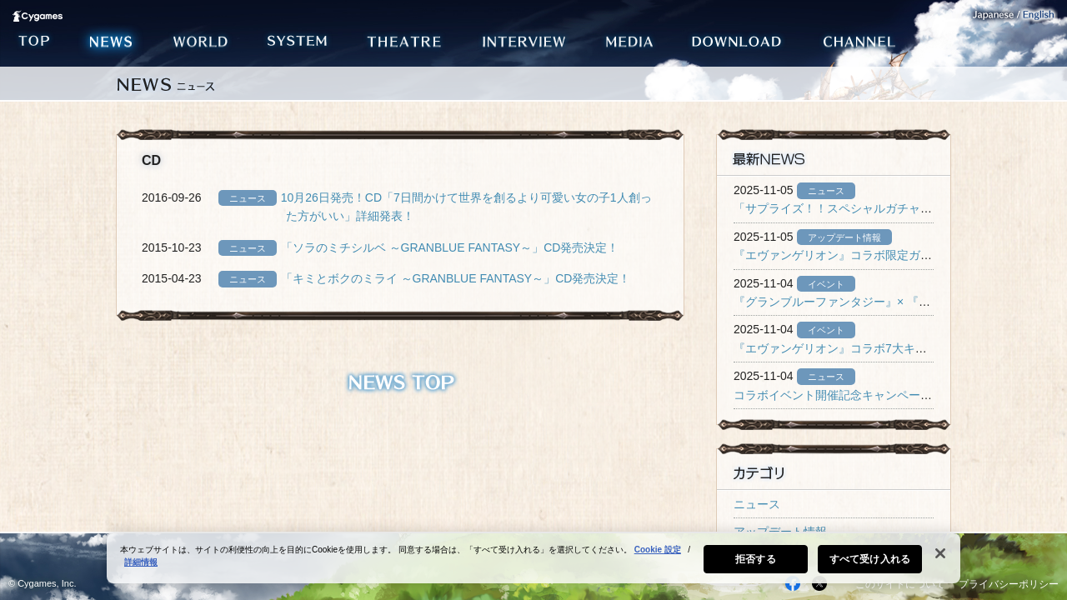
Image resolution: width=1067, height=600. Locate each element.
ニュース (757, 504)
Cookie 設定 (657, 549)
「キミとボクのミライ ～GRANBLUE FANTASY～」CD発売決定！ (456, 278)
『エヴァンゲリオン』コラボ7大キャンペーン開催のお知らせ (894, 348)
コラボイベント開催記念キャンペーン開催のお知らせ (874, 395)
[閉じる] (940, 553)
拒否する (755, 559)
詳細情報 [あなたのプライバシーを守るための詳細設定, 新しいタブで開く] (141, 562)
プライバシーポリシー (1009, 584)
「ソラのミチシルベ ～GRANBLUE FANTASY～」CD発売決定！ (450, 247)
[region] (533, 558)
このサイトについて (900, 584)
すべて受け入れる (869, 559)
